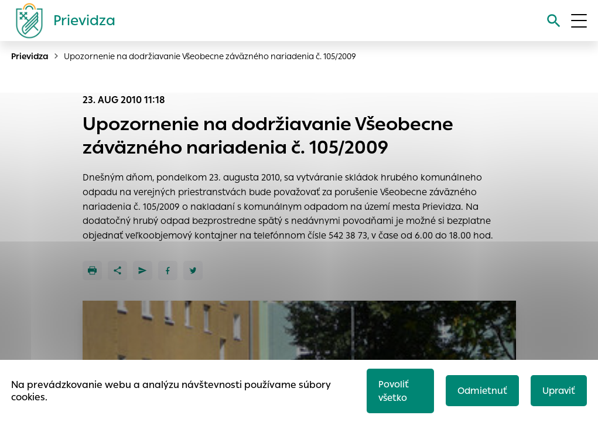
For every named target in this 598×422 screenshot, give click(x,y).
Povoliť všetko (393, 391)
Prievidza (30, 56)
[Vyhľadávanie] (554, 21)
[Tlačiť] (92, 270)
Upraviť (558, 390)
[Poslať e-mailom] (142, 270)
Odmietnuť (482, 390)
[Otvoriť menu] (579, 21)
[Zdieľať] (117, 270)
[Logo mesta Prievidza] (61, 20)
